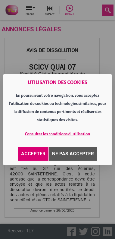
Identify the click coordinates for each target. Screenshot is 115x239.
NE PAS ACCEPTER (73, 153)
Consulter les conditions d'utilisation (57, 134)
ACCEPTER (33, 153)
